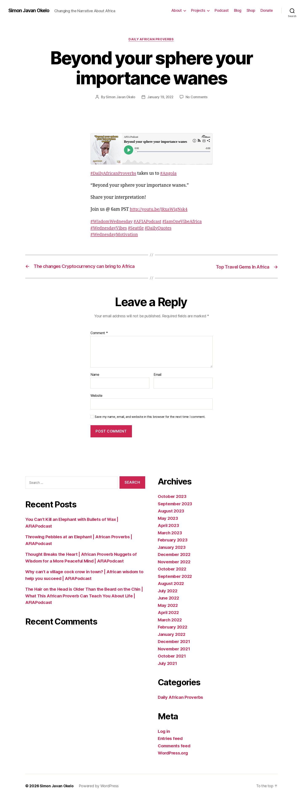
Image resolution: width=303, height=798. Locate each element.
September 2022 (175, 576)
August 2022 (171, 583)
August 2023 (171, 511)
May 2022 (168, 605)
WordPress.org (174, 753)
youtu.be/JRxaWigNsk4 (160, 210)
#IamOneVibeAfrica (186, 222)
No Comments (197, 97)
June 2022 (169, 598)
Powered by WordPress (100, 786)
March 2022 (170, 620)
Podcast (222, 10)
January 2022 (172, 634)
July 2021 (168, 663)
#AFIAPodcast (150, 222)
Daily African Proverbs (151, 40)
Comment (99, 333)
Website (96, 396)
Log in (164, 731)
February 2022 (173, 627)
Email (157, 375)
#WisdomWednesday (112, 222)
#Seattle (138, 228)
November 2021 (174, 649)
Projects (198, 10)
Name (94, 375)
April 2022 (169, 612)
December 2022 (175, 554)
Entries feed (171, 738)
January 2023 (172, 547)
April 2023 (169, 525)
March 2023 (170, 533)
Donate (266, 10)
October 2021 (172, 656)
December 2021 (174, 641)
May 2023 (168, 518)
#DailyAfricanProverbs (114, 173)
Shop (251, 10)
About (176, 10)
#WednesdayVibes (109, 228)
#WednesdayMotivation (115, 235)
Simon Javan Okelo (29, 10)
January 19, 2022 (160, 97)
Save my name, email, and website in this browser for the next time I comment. (150, 417)
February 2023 (173, 540)
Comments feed (175, 746)
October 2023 (172, 496)
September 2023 (175, 504)
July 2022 (168, 591)
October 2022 (172, 569)
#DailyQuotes (161, 228)
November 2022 (175, 562)
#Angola (171, 173)
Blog (237, 10)
